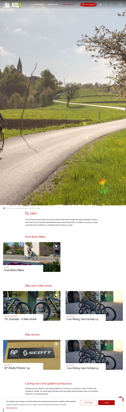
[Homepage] (7, 5)
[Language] (119, 5)
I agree (106, 402)
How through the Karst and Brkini (25, 208)
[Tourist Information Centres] (105, 5)
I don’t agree (88, 402)
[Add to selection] (56, 246)
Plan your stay (11, 208)
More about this (11, 407)
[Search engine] (110, 5)
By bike (38, 208)
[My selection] (100, 5)
